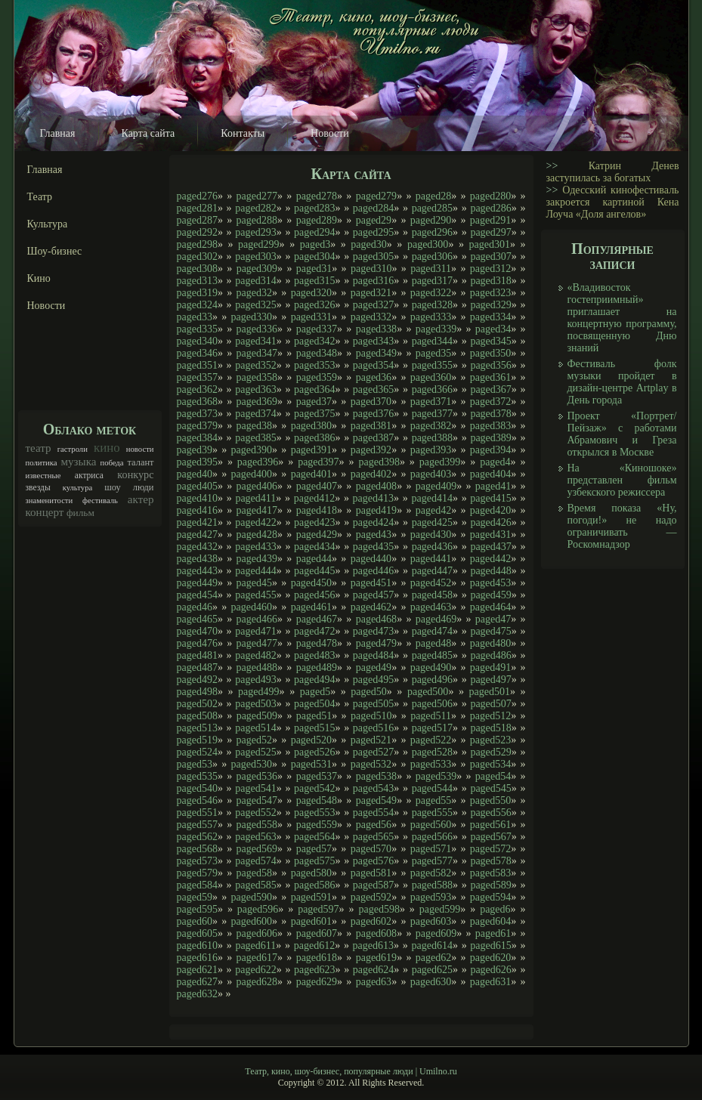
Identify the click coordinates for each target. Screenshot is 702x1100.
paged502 (197, 703)
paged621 (197, 969)
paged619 (376, 957)
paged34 (493, 329)
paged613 (373, 945)
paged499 (258, 691)
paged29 (373, 220)
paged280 (490, 196)
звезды (38, 488)
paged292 (197, 232)
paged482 (255, 655)
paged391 (311, 450)
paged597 (318, 909)
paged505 (373, 703)
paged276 (197, 196)
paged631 (490, 981)
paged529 (490, 752)
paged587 (373, 885)
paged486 (490, 655)
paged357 (197, 377)
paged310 (371, 268)
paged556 (490, 812)
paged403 (430, 474)
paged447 (432, 570)
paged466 (257, 619)
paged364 (314, 389)
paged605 (197, 933)
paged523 (490, 740)
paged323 (490, 292)
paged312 (490, 268)
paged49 (373, 667)
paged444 (255, 570)
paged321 (371, 292)
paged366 (432, 389)
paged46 (194, 607)
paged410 (197, 498)
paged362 (197, 389)
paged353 (314, 365)
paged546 (197, 800)
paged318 (490, 280)
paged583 (490, 873)
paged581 (371, 873)
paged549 (376, 800)
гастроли (72, 449)
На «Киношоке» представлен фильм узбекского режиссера (622, 480)
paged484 (373, 655)
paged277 (257, 196)
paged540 (197, 788)
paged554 (373, 812)
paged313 (197, 280)
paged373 (197, 413)
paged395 (197, 462)
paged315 (314, 280)
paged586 (314, 885)
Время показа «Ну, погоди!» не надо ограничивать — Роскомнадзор (622, 526)
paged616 (197, 957)
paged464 (490, 607)
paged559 (316, 824)
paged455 (255, 595)
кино (107, 447)
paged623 (314, 969)
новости (140, 449)
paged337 (316, 329)
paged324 (197, 305)
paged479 (376, 643)
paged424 (373, 522)
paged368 (197, 401)
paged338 (376, 329)
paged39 (194, 450)
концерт (45, 512)
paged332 (371, 317)
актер (141, 499)
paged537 (316, 776)
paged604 (490, 921)
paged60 (194, 921)
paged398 (378, 462)
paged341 (255, 341)
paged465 (197, 619)
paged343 (373, 341)
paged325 (255, 305)
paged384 (197, 437)
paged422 (255, 522)
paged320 (311, 292)
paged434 (314, 546)
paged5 (315, 691)
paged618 (316, 957)
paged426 (490, 522)
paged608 (376, 933)
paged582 (430, 873)
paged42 (433, 510)
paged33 (194, 317)
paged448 (490, 570)
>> (552, 165)
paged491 (490, 667)
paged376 (373, 413)
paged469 (436, 619)
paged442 (490, 558)
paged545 (490, 788)
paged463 (430, 607)
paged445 (314, 570)
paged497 (490, 679)
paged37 (314, 401)
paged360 (430, 377)
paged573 (197, 861)
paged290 (430, 220)
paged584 (197, 885)
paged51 (314, 715)
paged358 (257, 377)
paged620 (490, 957)
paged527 (373, 752)
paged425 (432, 522)
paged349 (376, 353)
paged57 (314, 848)
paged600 (251, 921)
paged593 (430, 897)
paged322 (430, 292)
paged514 (255, 728)
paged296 (432, 232)
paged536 (257, 776)
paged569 (257, 848)
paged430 (430, 534)
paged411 (255, 498)
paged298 (197, 244)
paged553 (314, 812)
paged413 (373, 498)
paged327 (373, 305)
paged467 (316, 619)
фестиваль (100, 500)
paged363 (255, 389)
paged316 (373, 280)
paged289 (316, 220)
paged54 (493, 776)
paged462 (371, 607)
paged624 (373, 969)
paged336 (257, 329)
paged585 (255, 885)
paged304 (314, 256)
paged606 (257, 933)
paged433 (255, 546)
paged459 (490, 595)
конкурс (135, 474)
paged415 (490, 498)
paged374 (255, 413)
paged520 (311, 740)
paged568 (197, 848)
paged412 (314, 498)
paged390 (251, 450)
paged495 (373, 679)
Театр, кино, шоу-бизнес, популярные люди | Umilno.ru (350, 1071)
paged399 (439, 462)
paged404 (490, 474)
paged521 (371, 740)
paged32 (254, 292)
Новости (330, 133)
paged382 (430, 425)
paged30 (368, 244)
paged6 (495, 909)
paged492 (197, 679)
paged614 (431, 945)
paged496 (432, 679)
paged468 (376, 619)
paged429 (316, 534)
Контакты (242, 133)
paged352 (255, 365)
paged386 (314, 437)
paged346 (197, 353)
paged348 (316, 353)
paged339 (436, 329)
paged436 (432, 546)
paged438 (197, 558)
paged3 (315, 244)
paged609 (436, 933)
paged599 (439, 909)
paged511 (430, 715)
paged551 (197, 812)
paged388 (432, 437)
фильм (80, 512)
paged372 (490, 401)
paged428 (257, 534)
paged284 (373, 208)
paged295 (373, 232)
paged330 (251, 317)
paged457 (373, 595)
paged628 (257, 981)
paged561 (490, 824)
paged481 (197, 655)
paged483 (314, 655)
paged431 (490, 534)
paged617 (257, 957)
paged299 (258, 244)
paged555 (432, 812)
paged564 (314, 836)
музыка (78, 462)
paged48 (433, 643)
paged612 (314, 945)
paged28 (433, 196)
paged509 (257, 715)
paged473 (373, 631)
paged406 (257, 486)
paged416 (197, 510)
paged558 (257, 824)
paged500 (427, 691)
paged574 (255, 861)
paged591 (311, 897)
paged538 (376, 776)
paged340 (197, 341)
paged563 (255, 836)
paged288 (257, 220)
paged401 (311, 474)
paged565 (373, 836)
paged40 (194, 474)
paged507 (490, 703)
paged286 (490, 208)
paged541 (255, 788)
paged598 (378, 909)
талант (140, 462)
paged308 (197, 268)
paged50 (368, 691)
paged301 (489, 244)
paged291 (490, 220)
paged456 (314, 595)
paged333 (430, 317)
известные (43, 475)
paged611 (255, 945)
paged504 (314, 703)
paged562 (197, 836)
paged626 (490, 969)
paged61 (493, 933)
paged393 (430, 450)
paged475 (490, 631)
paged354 (373, 365)
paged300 (427, 244)
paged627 (197, 981)
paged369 (257, 401)
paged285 (432, 208)
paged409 (436, 486)
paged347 (257, 353)
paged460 (251, 607)
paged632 (197, 994)
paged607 (316, 933)
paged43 (373, 534)
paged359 (316, 377)
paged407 (316, 486)
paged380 (311, 425)
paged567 (490, 836)
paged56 (373, 824)
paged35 (433, 353)
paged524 (197, 752)
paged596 (257, 909)
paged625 (432, 969)
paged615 (490, 945)
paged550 (490, 800)
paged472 (314, 631)
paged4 (495, 462)
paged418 (316, 510)
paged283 (314, 208)
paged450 (311, 583)
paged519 (197, 740)
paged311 (430, 268)
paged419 (376, 510)
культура (78, 488)
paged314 (255, 280)
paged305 (373, 256)
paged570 (371, 848)
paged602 (371, 921)
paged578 (490, 861)
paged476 (197, 643)
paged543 (373, 788)
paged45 (254, 583)
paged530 (251, 764)
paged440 (371, 558)
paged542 (314, 788)
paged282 (255, 208)
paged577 (432, 861)
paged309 (257, 268)
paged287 (197, 220)
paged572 (490, 848)
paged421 (197, 522)
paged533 (430, 764)
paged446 (373, 570)
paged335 (197, 329)
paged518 (490, 728)
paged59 (194, 897)
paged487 (197, 667)
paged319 (197, 292)
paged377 (432, 413)
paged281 (197, 208)
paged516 (373, 728)
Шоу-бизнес (54, 251)
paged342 (314, 341)
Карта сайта (148, 133)
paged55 (433, 800)
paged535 (197, 776)
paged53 (194, 764)
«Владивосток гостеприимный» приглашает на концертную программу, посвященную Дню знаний (622, 318)
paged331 (311, 317)
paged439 (257, 558)
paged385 (255, 437)
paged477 (257, 643)
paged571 (430, 848)
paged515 (314, 728)
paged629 (316, 981)
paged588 (432, 885)
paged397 (318, 462)
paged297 (490, 232)
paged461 (311, 607)
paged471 (255, 631)
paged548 (316, 800)
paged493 (255, 679)
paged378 (490, 413)
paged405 (197, 486)
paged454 (197, 595)
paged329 (490, 305)
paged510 (371, 715)
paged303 (255, 256)
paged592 (371, 897)
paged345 (490, 341)
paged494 (314, 679)
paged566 (432, 836)
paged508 (197, 715)
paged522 (430, 740)
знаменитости (49, 500)
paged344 (432, 341)
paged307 (490, 256)
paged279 (376, 196)
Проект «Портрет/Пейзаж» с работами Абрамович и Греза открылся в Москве (622, 434)
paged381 (371, 425)
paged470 (197, 631)
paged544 (432, 788)
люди (143, 487)
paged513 (197, 728)
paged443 (197, 570)
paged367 (490, 389)
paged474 (432, 631)
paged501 (489, 691)
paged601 (311, 921)
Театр (40, 196)
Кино (39, 278)
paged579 (197, 873)
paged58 (254, 873)
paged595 (197, 909)
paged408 (376, 486)
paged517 (432, 728)
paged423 (314, 522)
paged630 (430, 981)
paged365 (373, 389)
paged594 (490, 897)
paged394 (490, 450)
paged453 (490, 583)
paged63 (373, 981)
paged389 (490, 437)
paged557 (197, 824)
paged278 (316, 196)
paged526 (314, 752)
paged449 (197, 583)
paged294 (314, 232)
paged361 (490, 377)
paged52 (254, 740)
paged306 (432, 256)
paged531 (311, 764)
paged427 (197, 534)
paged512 (490, 715)
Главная (58, 133)
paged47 (493, 619)
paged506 (432, 703)
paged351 (197, 365)
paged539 (436, 776)
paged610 (197, 945)
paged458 (432, 595)
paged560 (430, 824)
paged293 (255, 232)
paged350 (490, 353)
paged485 (432, 655)
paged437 (490, 546)
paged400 (251, 474)
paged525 (255, 752)
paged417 (257, 510)
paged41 (493, 486)
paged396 (257, 462)
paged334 (490, 317)
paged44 (314, 558)
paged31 (314, 268)
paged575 (314, 861)
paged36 (373, 377)
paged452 (430, 583)
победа (111, 463)
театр (38, 448)
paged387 (373, 437)
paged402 (371, 474)
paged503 (255, 703)
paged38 (254, 425)
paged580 (311, 873)
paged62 (433, 957)
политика (41, 463)
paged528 (432, 752)
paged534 (490, 764)
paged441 (430, 558)
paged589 (490, 885)
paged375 (314, 413)
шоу (112, 487)
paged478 (316, 643)
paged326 (314, 305)
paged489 (316, 667)
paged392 (371, 450)
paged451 (371, 583)
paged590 (251, 897)
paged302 (197, 256)
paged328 (432, 305)
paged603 (430, 921)
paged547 (257, 800)
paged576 (373, 861)
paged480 (490, 643)
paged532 (371, 764)
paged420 (490, 510)
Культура (47, 224)
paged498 (197, 691)
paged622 (255, 969)
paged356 (490, 365)
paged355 (432, 365)
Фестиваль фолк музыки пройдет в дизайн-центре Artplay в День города (622, 382)
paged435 (373, 546)
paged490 (430, 667)
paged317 (432, 280)
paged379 (197, 425)
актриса (89, 475)
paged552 (255, 812)
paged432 (197, 546)
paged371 (430, 401)
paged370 (371, 401)
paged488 (257, 667)
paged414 (431, 498)
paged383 (490, 425)
